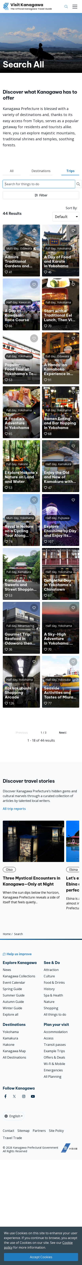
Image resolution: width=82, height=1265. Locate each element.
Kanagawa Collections (19, 976)
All (11, 171)
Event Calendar (14, 982)
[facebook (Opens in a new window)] (5, 1096)
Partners (39, 1130)
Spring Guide (12, 989)
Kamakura (10, 1038)
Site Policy (56, 1130)
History (49, 989)
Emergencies (53, 1070)
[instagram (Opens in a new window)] (24, 1096)
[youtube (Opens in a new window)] (32, 1096)
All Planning (52, 1076)
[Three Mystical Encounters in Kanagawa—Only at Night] (33, 862)
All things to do (55, 1014)
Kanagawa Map (14, 1051)
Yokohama (11, 1032)
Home (7, 934)
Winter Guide (12, 1008)
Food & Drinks (54, 982)
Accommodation (56, 1032)
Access (48, 1038)
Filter (41, 195)
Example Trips (54, 1051)
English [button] (12, 1116)
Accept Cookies (41, 1257)
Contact (8, 1130)
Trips (70, 171)
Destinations (41, 171)
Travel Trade (12, 1138)
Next (63, 732)
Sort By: (71, 208)
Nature (49, 1002)
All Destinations (14, 1057)
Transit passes (55, 1044)
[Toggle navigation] (75, 7)
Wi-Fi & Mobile (54, 1064)
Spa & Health (53, 995)
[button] (34, 231)
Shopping (51, 1008)
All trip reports (14, 808)
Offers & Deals (54, 1057)
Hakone (8, 1044)
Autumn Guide (13, 1002)
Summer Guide (14, 995)
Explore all (10, 1014)
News (7, 970)
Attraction (51, 970)
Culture (49, 976)
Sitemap (23, 1130)
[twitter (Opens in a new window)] (14, 1096)
